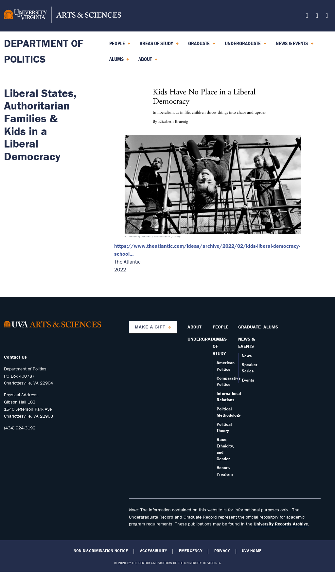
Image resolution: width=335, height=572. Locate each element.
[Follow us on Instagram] (317, 16)
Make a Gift (150, 327)
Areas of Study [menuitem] (159, 45)
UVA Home (251, 550)
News (247, 356)
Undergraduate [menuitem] (245, 45)
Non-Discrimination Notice (101, 550)
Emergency (190, 550)
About (194, 327)
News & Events (246, 342)
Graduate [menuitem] (201, 45)
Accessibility (153, 550)
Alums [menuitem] (119, 61)
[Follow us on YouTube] (327, 16)
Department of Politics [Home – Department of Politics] (43, 51)
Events (248, 380)
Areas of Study (220, 346)
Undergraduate (205, 339)
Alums (270, 327)
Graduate (249, 327)
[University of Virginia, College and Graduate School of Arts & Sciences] (62, 16)
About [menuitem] (148, 61)
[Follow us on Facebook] (307, 16)
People (220, 327)
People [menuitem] (120, 45)
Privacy (222, 550)
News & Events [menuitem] (294, 45)
